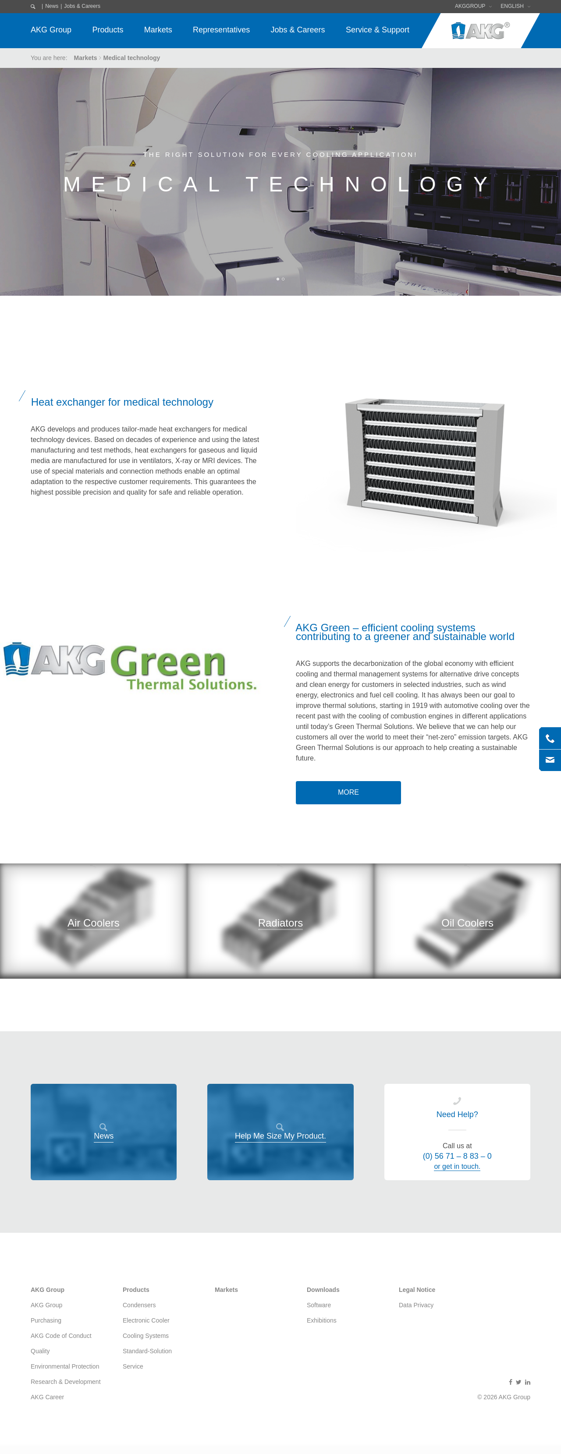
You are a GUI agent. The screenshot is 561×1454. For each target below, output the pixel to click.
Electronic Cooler (146, 1320)
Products (107, 29)
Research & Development (66, 1381)
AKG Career (47, 1397)
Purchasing (46, 1320)
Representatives (221, 29)
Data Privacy (416, 1305)
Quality (40, 1351)
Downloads (323, 1289)
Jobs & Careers (82, 6)
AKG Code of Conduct (61, 1335)
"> (93, 957)
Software (319, 1305)
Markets (158, 29)
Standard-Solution (147, 1351)
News (51, 6)
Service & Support (377, 29)
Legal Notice (417, 1289)
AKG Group (51, 29)
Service (133, 1366)
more (348, 792)
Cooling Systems (146, 1335)
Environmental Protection (65, 1366)
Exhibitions (322, 1320)
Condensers (139, 1305)
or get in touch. (457, 1166)
